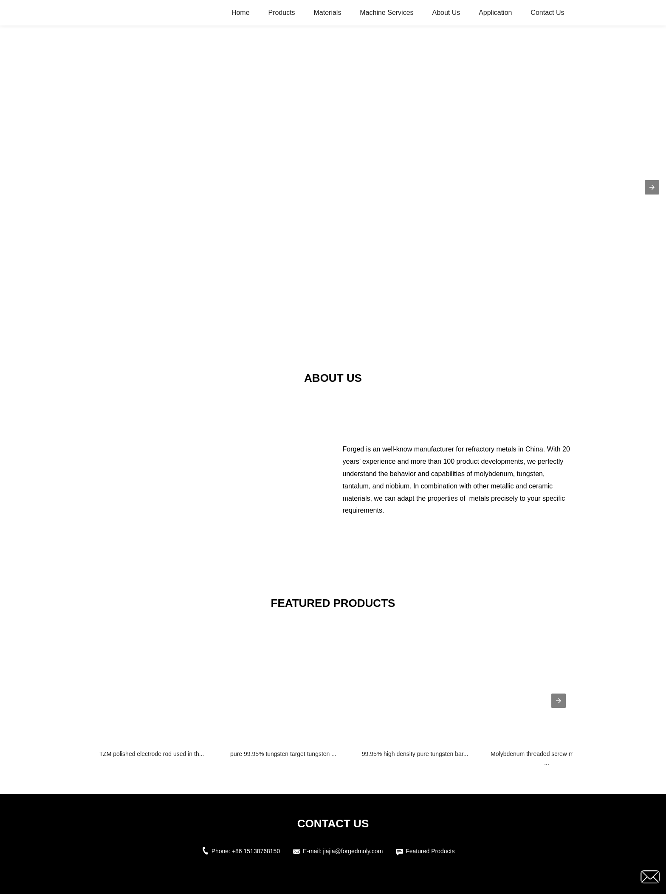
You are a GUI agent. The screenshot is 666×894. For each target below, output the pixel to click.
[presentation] (558, 701)
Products (281, 12)
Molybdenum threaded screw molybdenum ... (547, 758)
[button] (652, 187)
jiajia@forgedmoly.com (353, 851)
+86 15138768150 (256, 851)
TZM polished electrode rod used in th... (151, 753)
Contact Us (547, 12)
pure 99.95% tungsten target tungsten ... (283, 753)
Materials (327, 12)
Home (240, 12)
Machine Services (386, 12)
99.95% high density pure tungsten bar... (415, 753)
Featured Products (430, 851)
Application (495, 12)
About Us (446, 12)
